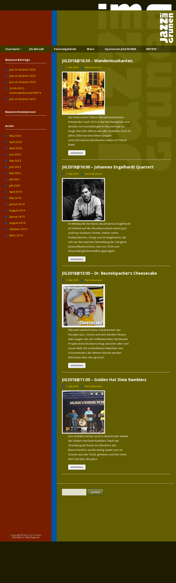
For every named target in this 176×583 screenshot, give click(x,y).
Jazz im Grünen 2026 (22, 69)
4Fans (90, 49)
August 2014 (17, 223)
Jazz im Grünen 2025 (22, 76)
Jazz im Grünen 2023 (22, 99)
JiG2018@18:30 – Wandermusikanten (97, 60)
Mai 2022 (15, 173)
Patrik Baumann (93, 67)
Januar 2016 (17, 204)
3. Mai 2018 (72, 67)
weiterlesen (77, 153)
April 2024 (15, 148)
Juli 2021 (14, 179)
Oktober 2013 (18, 229)
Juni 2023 (15, 154)
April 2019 (15, 192)
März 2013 (16, 235)
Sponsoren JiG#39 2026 (120, 49)
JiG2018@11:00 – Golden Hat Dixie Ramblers (104, 379)
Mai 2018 (15, 198)
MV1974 (151, 49)
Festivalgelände (65, 49)
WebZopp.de (32, 537)
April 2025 (15, 142)
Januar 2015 (17, 216)
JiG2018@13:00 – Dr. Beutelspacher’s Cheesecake (109, 273)
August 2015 (17, 210)
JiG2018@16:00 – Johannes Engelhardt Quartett (108, 167)
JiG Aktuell (36, 49)
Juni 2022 (15, 167)
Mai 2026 (15, 136)
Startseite (12, 49)
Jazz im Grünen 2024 (22, 82)
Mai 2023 (15, 160)
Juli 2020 (14, 185)
